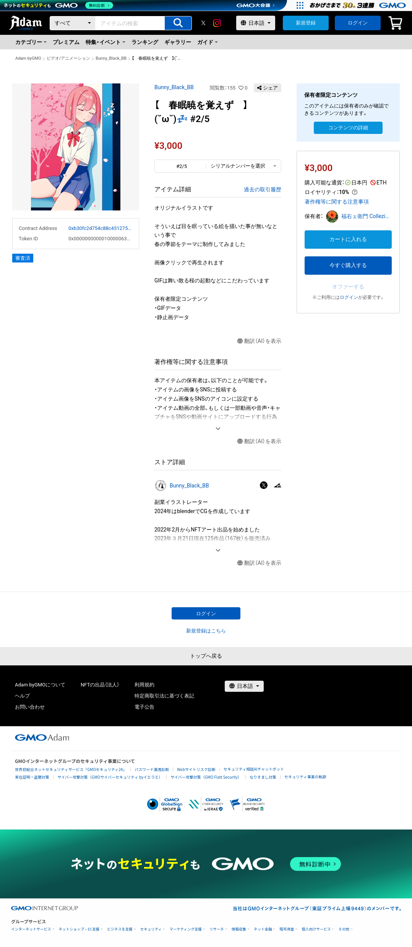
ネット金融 (263, 929)
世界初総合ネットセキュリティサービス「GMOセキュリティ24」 (71, 769)
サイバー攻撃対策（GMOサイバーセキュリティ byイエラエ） (109, 777)
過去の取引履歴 (262, 189)
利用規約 (144, 685)
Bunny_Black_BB (111, 58)
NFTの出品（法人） (100, 685)
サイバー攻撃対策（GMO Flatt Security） (206, 777)
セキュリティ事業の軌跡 (305, 776)
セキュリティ (151, 929)
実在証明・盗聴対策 (32, 777)
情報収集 (239, 929)
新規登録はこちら (206, 631)
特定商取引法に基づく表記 (164, 696)
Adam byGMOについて (40, 685)
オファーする (348, 287)
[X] (203, 23)
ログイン (358, 23)
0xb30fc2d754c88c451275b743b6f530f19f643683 (100, 228)
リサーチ (216, 929)
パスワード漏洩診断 (152, 769)
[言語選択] (255, 23)
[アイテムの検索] (178, 23)
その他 (343, 929)
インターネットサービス (31, 929)
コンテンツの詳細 (348, 127)
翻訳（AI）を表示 (259, 341)
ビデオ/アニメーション (69, 58)
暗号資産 (286, 929)
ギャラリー (177, 42)
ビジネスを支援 (120, 929)
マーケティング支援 (185, 929)
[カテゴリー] (73, 23)
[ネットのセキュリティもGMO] (58, 5)
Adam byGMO (28, 58)
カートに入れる (348, 239)
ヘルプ (22, 696)
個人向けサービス (316, 929)
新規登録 (306, 23)
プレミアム (66, 42)
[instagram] (217, 23)
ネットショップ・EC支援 (79, 929)
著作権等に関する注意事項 (337, 202)
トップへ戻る (206, 656)
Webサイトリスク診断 (196, 769)
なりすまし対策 (263, 777)
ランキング (144, 42)
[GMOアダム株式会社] (42, 737)
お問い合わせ (30, 707)
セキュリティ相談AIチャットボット (254, 769)
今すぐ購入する (348, 265)
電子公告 (144, 707)
